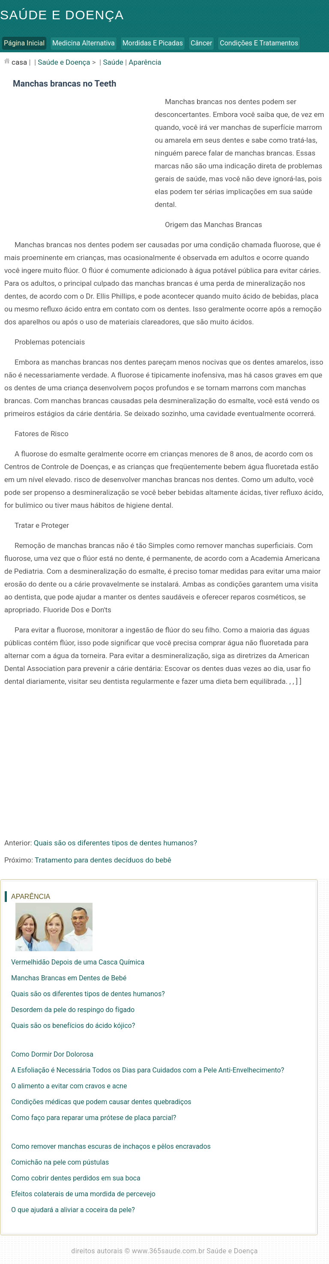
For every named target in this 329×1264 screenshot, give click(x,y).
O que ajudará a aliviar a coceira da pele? (73, 1210)
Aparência (145, 62)
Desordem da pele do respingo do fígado (73, 1010)
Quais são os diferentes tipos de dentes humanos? (115, 843)
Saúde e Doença (62, 14)
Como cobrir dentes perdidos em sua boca (76, 1178)
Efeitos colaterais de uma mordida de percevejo (83, 1194)
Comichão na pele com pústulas (60, 1162)
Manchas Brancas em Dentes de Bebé (68, 978)
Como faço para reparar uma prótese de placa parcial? (93, 1118)
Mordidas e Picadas (153, 43)
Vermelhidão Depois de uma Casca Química (77, 962)
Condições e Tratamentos (259, 43)
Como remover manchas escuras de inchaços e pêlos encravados (111, 1146)
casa (19, 62)
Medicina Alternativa (83, 43)
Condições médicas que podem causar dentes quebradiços (101, 1102)
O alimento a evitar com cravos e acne (69, 1086)
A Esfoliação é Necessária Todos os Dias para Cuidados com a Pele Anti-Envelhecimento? (147, 1070)
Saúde (113, 62)
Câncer (201, 43)
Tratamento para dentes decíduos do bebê (103, 860)
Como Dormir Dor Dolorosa (52, 1054)
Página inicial (24, 43)
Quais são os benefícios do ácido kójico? (73, 1025)
